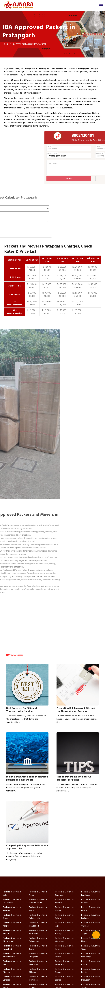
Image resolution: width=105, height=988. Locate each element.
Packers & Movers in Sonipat (90, 901)
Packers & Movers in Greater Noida (38, 901)
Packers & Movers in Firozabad (12, 947)
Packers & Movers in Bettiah (90, 970)
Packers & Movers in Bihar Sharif (38, 963)
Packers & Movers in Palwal (64, 916)
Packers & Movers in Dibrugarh (90, 978)
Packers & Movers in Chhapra (38, 970)
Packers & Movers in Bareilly (64, 932)
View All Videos (14, 657)
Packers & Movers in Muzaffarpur (12, 955)
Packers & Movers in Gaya (90, 947)
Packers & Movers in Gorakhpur (64, 939)
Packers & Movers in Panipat (12, 909)
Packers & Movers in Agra (64, 924)
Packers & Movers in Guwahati (38, 978)
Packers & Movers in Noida (38, 893)
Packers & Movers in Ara (12, 963)
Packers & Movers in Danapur (64, 970)
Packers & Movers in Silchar (64, 978)
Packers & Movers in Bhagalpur (38, 955)
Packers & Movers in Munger (12, 970)
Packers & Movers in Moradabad (12, 939)
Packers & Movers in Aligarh (90, 932)
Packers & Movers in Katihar (90, 963)
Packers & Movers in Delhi (12, 893)
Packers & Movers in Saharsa (12, 978)
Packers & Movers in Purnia (64, 955)
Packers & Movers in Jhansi (38, 947)
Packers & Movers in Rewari (12, 916)
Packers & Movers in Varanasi (90, 924)
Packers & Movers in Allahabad (38, 932)
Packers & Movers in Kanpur (12, 924)
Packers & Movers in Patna (64, 947)
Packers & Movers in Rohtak (90, 909)
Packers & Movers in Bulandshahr (38, 916)
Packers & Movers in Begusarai (64, 963)
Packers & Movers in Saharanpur (38, 939)
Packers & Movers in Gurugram (64, 893)
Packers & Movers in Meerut (64, 901)
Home (5, 43)
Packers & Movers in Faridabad (90, 893)
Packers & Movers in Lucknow (90, 916)
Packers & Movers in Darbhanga (90, 955)
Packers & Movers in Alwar (38, 909)
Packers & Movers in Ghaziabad (12, 901)
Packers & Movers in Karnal (64, 909)
